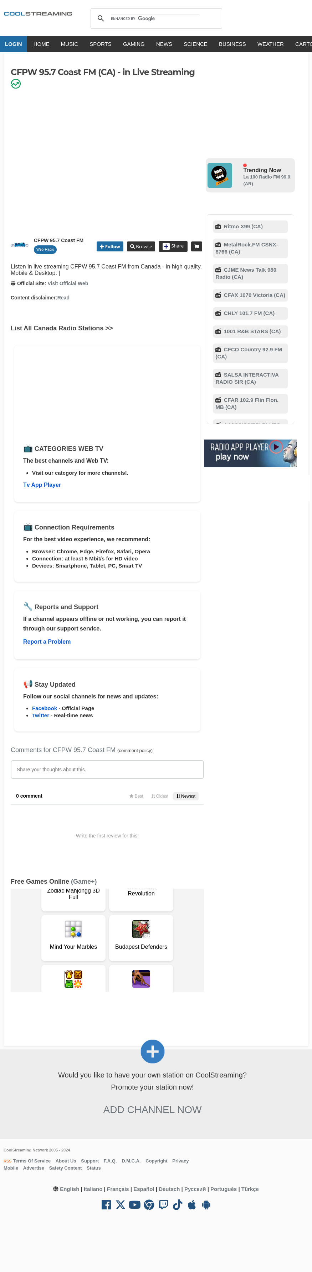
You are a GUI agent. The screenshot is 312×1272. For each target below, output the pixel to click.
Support (90, 1161)
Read (63, 297)
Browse (143, 246)
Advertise (33, 1168)
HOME (42, 44)
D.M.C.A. (131, 1161)
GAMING (134, 44)
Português (223, 1189)
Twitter (40, 715)
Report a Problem (47, 642)
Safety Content (65, 1168)
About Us (66, 1161)
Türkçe (250, 1189)
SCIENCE (196, 44)
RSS (8, 1161)
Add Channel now (152, 1109)
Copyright (156, 1161)
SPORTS (100, 44)
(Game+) (84, 881)
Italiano (93, 1189)
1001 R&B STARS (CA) (252, 331)
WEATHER (270, 44)
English (69, 1189)
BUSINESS (232, 44)
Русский (195, 1189)
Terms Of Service (31, 1161)
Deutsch (169, 1189)
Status (94, 1168)
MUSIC (69, 44)
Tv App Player (42, 485)
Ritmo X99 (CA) (243, 226)
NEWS (164, 44)
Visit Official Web (67, 283)
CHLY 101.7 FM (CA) (249, 313)
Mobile (11, 1168)
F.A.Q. (110, 1161)
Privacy (180, 1161)
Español (143, 1189)
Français (118, 1189)
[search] (155, 18)
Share (173, 246)
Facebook (44, 708)
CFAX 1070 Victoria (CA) (254, 295)
